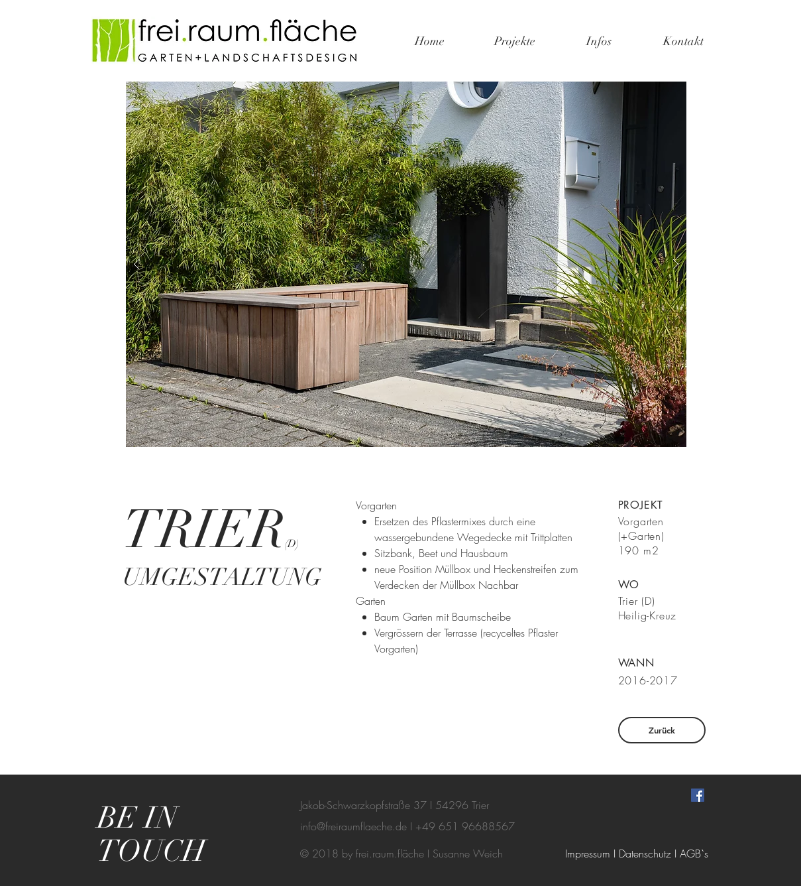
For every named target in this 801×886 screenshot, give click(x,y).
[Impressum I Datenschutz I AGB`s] (637, 853)
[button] (406, 264)
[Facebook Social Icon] (697, 795)
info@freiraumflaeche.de (353, 826)
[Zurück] (662, 730)
